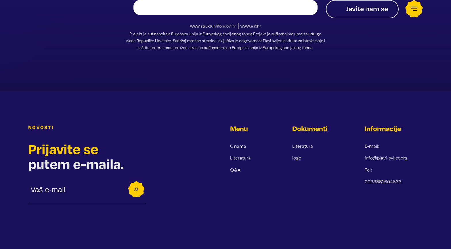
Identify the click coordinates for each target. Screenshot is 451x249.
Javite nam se (367, 8)
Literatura (240, 158)
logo (296, 158)
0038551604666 (383, 181)
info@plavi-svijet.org (386, 158)
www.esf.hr (250, 26)
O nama (238, 146)
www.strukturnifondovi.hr (213, 26)
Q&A (235, 170)
